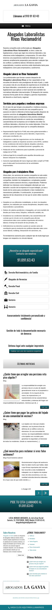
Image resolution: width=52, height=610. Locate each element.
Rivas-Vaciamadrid (35, 547)
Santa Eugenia (34, 541)
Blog (4, 381)
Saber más (21, 555)
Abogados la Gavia (8, 536)
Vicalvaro (32, 544)
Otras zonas (33, 550)
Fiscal (9, 458)
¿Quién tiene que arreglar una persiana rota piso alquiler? (24, 375)
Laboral (20, 458)
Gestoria (14, 458)
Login (38, 597)
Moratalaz (32, 538)
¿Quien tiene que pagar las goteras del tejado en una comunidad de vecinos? (25, 414)
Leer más (44, 407)
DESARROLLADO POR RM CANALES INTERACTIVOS (24, 597)
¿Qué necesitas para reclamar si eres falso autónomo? (24, 452)
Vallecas (32, 536)
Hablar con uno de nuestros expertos (26, 351)
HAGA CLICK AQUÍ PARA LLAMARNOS (26, 607)
